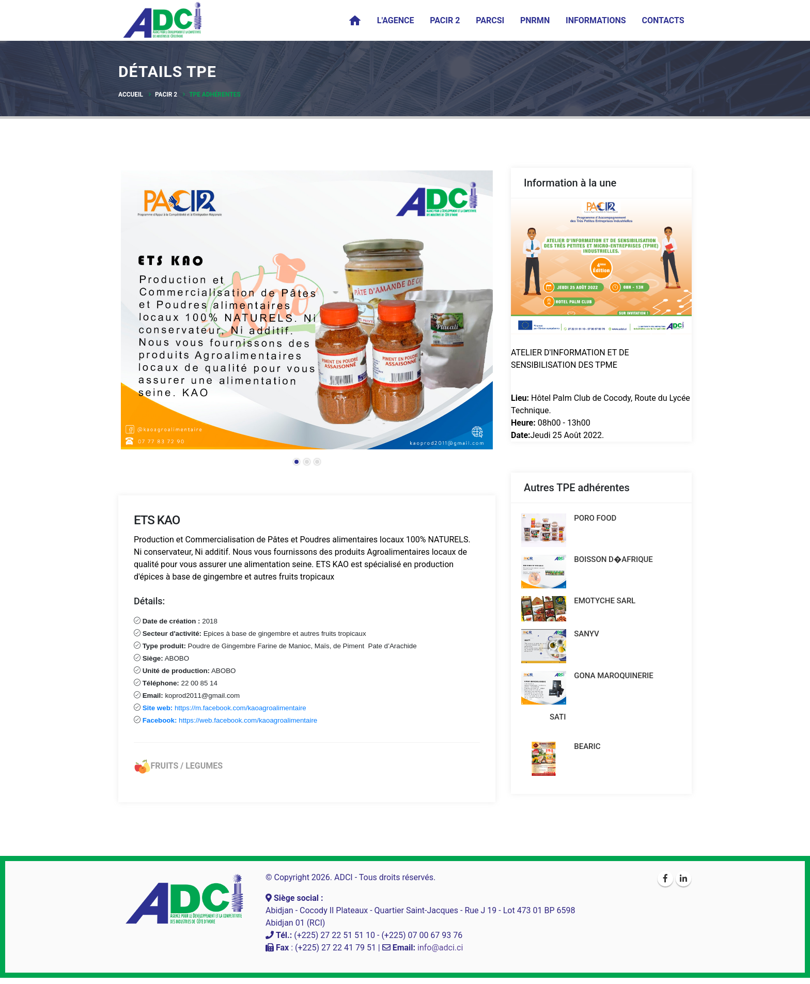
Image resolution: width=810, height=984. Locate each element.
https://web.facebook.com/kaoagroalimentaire (229, 720)
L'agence (395, 20)
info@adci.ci (440, 954)
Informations (596, 20)
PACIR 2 (445, 20)
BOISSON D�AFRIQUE (615, 560)
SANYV (587, 637)
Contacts (663, 20)
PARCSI (490, 20)
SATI (558, 722)
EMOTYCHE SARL (606, 603)
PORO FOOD (596, 518)
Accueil (130, 94)
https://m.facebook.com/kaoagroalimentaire (225, 708)
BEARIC (588, 751)
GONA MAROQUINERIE (615, 679)
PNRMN (535, 20)
